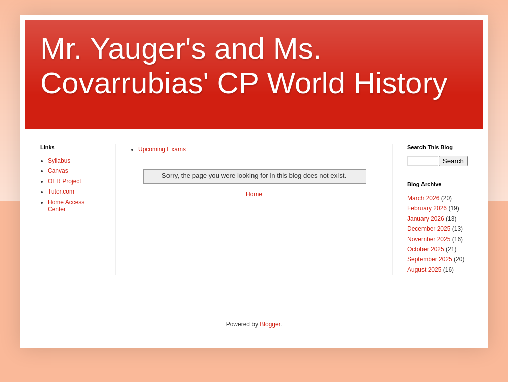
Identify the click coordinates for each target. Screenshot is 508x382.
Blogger (270, 324)
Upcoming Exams (162, 149)
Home (254, 194)
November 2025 (428, 239)
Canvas (58, 170)
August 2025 (424, 269)
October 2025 (425, 249)
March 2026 (423, 198)
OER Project (64, 181)
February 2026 (427, 208)
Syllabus (59, 160)
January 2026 (425, 218)
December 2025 (428, 228)
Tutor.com (61, 191)
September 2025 (429, 259)
